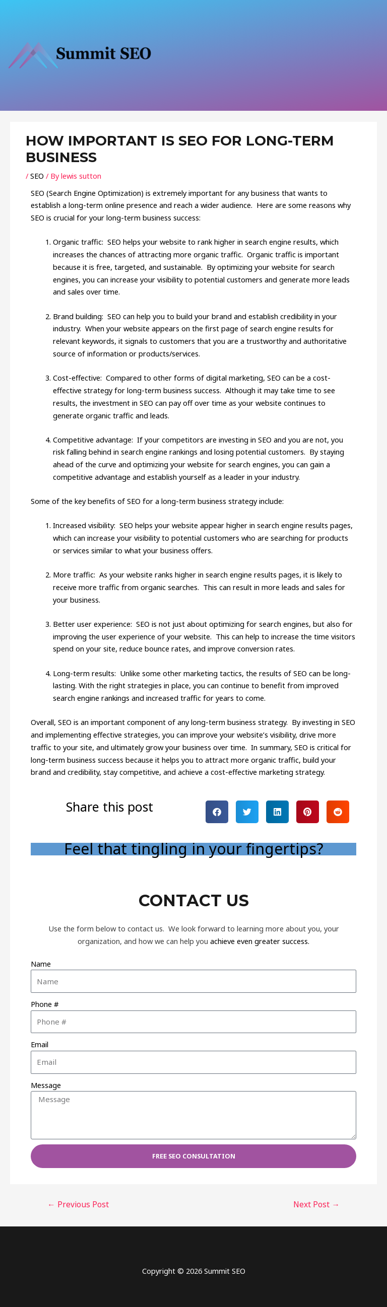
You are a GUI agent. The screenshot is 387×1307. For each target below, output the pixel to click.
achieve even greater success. (259, 941)
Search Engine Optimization (95, 193)
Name (41, 964)
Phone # (44, 1004)
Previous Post (78, 1204)
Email (39, 1044)
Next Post (316, 1204)
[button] (217, 812)
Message (46, 1085)
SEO (37, 176)
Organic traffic (77, 242)
